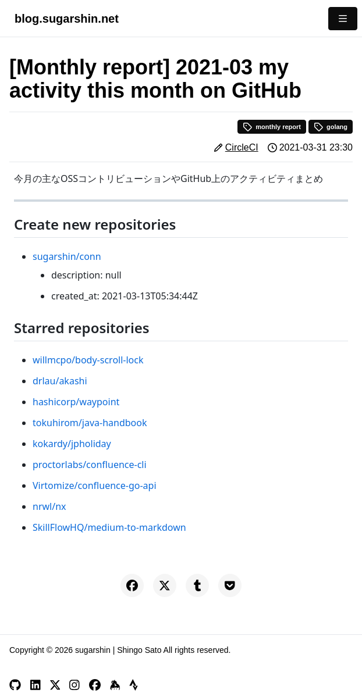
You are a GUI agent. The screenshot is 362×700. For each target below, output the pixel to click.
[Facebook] (95, 685)
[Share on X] (164, 585)
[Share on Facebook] (132, 585)
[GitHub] (15, 685)
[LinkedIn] (35, 685)
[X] (55, 685)
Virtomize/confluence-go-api (95, 485)
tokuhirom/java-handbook (90, 422)
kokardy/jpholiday (72, 443)
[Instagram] (74, 685)
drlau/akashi (60, 380)
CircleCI (241, 147)
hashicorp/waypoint (76, 401)
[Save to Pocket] (230, 585)
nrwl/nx (49, 506)
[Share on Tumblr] (197, 585)
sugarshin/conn (67, 256)
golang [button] (330, 126)
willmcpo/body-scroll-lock (88, 359)
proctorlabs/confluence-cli (90, 464)
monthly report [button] (272, 126)
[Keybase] (115, 685)
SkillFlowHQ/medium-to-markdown (109, 527)
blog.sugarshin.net (67, 18)
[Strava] (133, 685)
